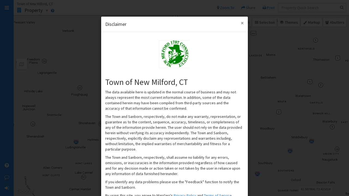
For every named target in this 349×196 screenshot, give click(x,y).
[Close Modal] (242, 23)
